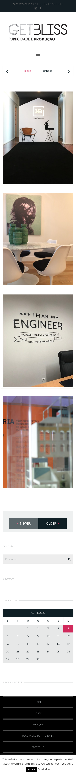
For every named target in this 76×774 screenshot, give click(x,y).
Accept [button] (31, 769)
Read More (44, 769)
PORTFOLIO (38, 747)
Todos (27, 70)
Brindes (47, 70)
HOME (38, 702)
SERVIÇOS (38, 724)
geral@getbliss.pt (24, 3)
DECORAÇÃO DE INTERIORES (38, 735)
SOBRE (38, 713)
